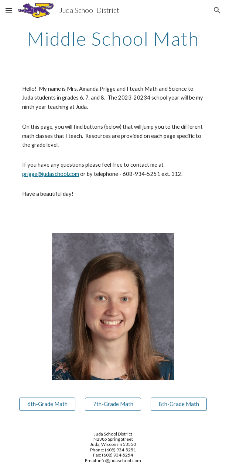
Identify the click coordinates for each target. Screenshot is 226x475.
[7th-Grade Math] (112, 403)
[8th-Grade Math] (178, 403)
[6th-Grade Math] (47, 403)
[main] (112, 38)
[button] (9, 10)
